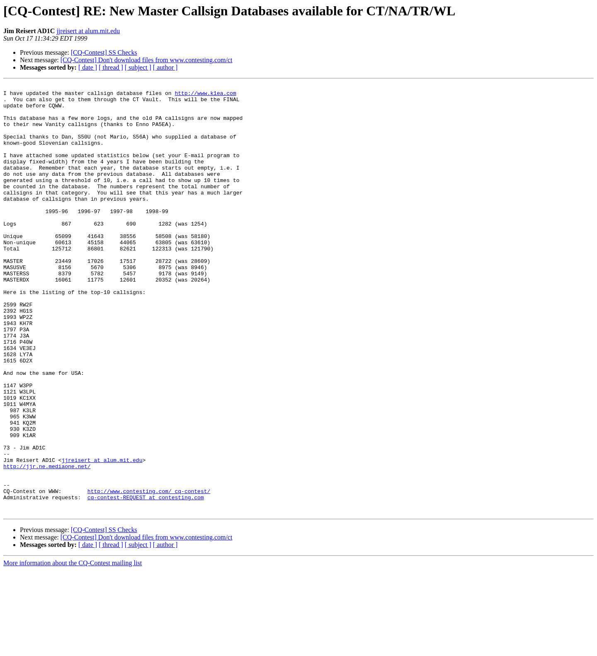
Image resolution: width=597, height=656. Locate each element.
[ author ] (165, 67)
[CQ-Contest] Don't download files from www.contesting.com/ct (147, 59)
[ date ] (87, 67)
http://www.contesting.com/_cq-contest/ (148, 573)
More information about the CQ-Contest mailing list (72, 648)
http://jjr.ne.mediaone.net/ (47, 543)
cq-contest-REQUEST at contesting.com (145, 580)
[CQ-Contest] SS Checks (104, 52)
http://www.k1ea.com (205, 95)
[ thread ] (111, 67)
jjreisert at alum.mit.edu (88, 30)
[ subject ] (138, 67)
